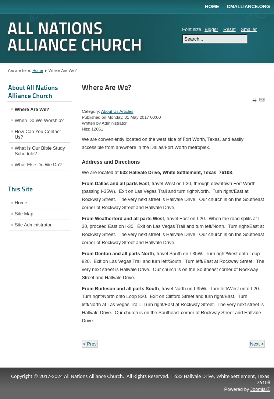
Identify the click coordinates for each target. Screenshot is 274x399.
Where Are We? (32, 109)
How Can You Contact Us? (38, 134)
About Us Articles (117, 111)
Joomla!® (260, 389)
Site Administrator (33, 225)
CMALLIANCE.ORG (248, 6)
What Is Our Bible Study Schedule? (40, 150)
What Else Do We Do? (38, 164)
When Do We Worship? (39, 120)
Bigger (211, 29)
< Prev (89, 344)
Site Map (24, 213)
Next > (257, 344)
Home (212, 6)
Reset (229, 29)
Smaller (249, 29)
